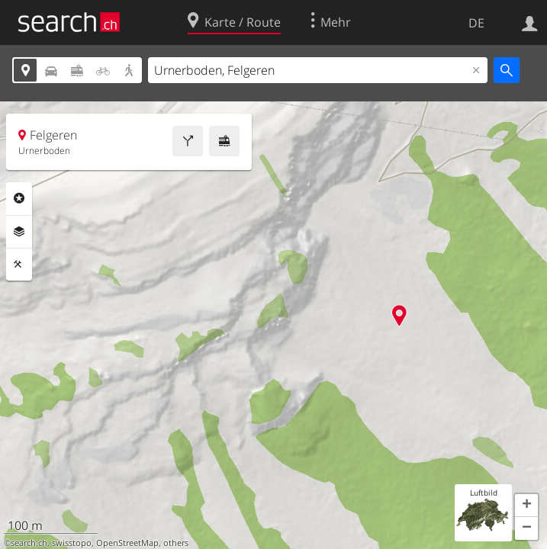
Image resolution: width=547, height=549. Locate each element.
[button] (526, 505)
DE (476, 22)
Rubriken (19, 198)
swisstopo (72, 543)
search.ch (29, 543)
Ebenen (19, 232)
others (175, 543)
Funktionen (19, 265)
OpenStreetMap (127, 543)
